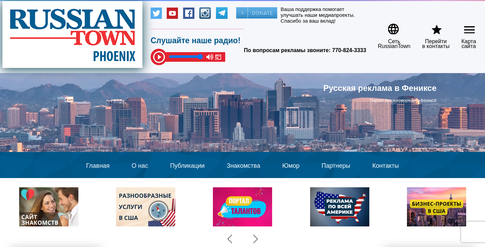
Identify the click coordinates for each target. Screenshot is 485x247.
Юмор (290, 165)
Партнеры (336, 165)
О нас (140, 165)
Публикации (187, 165)
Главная (98, 165)
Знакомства (243, 165)
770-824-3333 (349, 50)
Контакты (385, 165)
